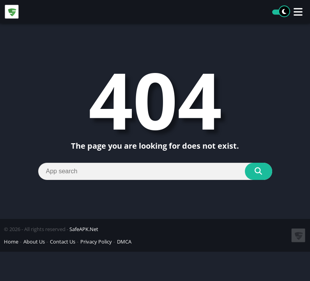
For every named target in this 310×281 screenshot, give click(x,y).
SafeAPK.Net (83, 229)
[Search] (155, 171)
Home (11, 241)
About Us (34, 241)
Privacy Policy (96, 241)
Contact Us (62, 241)
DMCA (124, 241)
